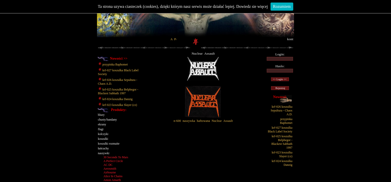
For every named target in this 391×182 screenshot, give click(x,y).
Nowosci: (280, 97)
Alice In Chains (113, 176)
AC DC (108, 165)
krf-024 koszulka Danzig (115, 99)
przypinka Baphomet (113, 64)
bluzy (101, 115)
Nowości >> (118, 58)
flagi (101, 129)
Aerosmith (110, 168)
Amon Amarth (112, 180)
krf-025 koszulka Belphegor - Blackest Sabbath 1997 (118, 91)
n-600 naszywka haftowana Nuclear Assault (203, 119)
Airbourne (110, 172)
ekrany (102, 124)
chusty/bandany (107, 119)
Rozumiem (282, 6)
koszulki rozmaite (109, 143)
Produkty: (118, 110)
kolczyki (103, 134)
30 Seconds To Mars (116, 157)
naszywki (103, 153)
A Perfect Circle (113, 161)
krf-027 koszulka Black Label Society (280, 129)
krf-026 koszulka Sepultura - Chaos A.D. (281, 110)
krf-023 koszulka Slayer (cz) (117, 105)
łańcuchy (103, 148)
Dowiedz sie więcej (252, 6)
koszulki (103, 139)
